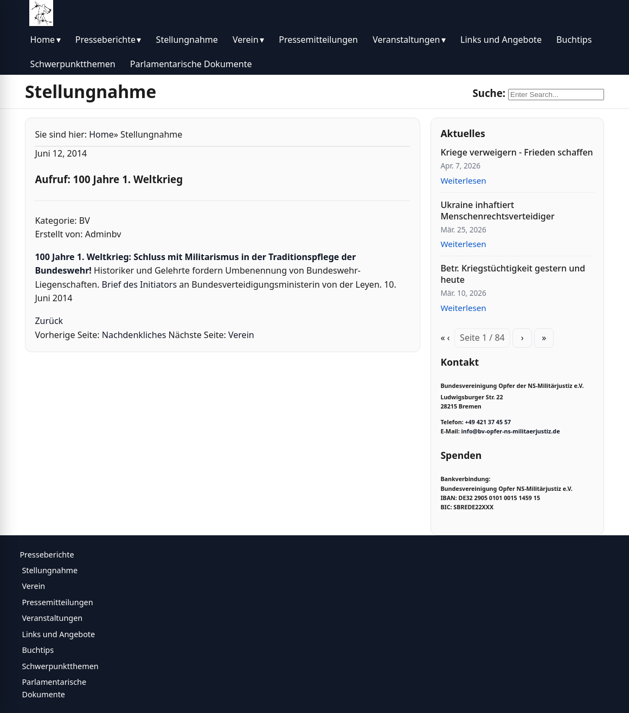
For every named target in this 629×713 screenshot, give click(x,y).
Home (42, 40)
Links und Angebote (501, 40)
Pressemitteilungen (318, 40)
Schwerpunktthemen (72, 64)
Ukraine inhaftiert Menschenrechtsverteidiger (497, 210)
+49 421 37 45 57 (488, 422)
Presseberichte (105, 40)
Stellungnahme (187, 40)
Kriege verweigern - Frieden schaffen (516, 152)
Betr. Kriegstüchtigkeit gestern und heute (512, 274)
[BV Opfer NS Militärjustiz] (41, 13)
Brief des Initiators (140, 284)
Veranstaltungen (406, 40)
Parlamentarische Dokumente (191, 64)
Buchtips (574, 40)
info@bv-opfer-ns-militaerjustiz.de (510, 431)
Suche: (488, 93)
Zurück (49, 321)
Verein (246, 40)
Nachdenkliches (134, 335)
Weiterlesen (463, 180)
